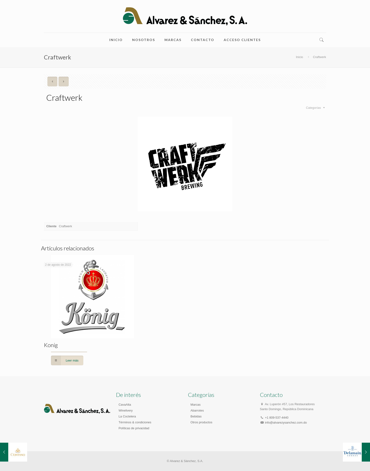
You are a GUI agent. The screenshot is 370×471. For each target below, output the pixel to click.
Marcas (195, 404)
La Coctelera (127, 416)
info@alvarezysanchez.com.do (286, 422)
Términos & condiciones (134, 422)
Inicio (299, 57)
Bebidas (196, 416)
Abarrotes (197, 410)
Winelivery (125, 410)
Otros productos (201, 422)
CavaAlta (124, 404)
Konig (51, 344)
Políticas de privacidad (133, 428)
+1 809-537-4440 (276, 417)
